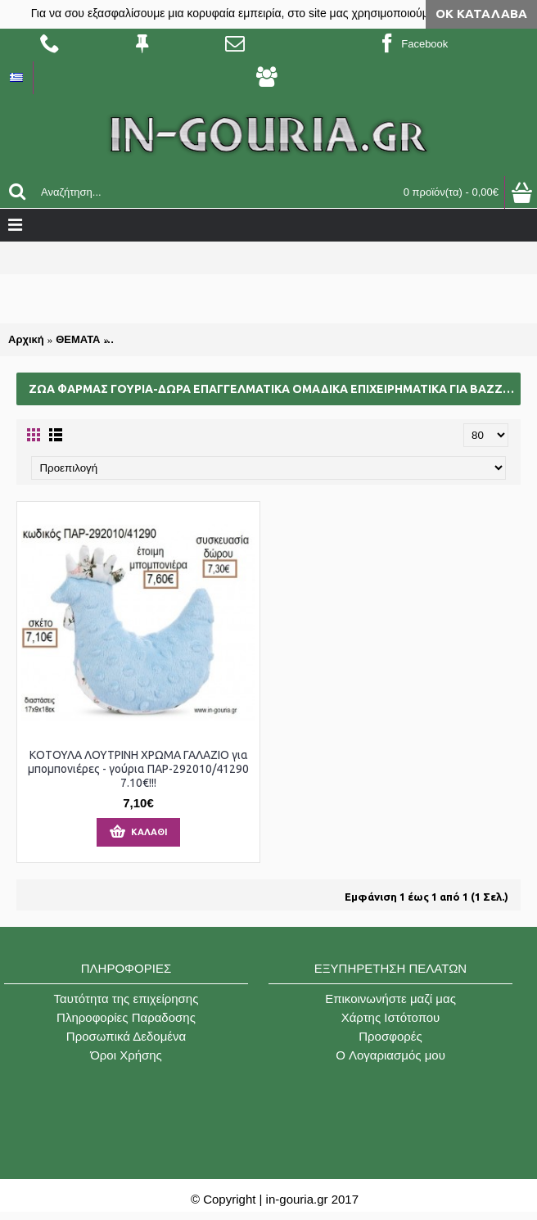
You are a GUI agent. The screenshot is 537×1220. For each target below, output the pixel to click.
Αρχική (26, 339)
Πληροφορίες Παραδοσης (126, 1017)
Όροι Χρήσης (126, 1055)
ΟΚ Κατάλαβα (481, 13)
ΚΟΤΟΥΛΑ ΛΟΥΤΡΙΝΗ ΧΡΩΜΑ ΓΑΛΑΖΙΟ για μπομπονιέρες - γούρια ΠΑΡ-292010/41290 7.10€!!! (138, 768)
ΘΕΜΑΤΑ (78, 339)
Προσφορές (390, 1036)
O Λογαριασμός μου (390, 1055)
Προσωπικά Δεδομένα (126, 1036)
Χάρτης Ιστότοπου (390, 1017)
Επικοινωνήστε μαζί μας (390, 998)
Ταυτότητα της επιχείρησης (126, 998)
